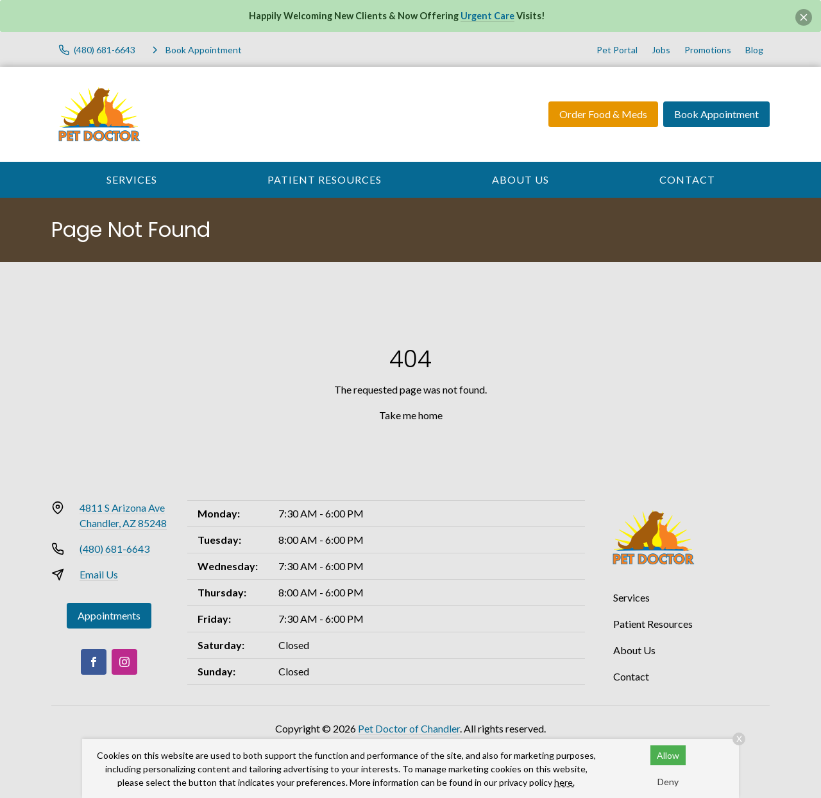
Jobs (661, 49)
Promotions (707, 49)
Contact (687, 179)
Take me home (411, 415)
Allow (668, 755)
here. (564, 782)
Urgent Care (487, 15)
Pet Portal (617, 49)
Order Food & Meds (603, 114)
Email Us (99, 574)
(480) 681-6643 (114, 548)
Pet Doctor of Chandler (409, 728)
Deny (668, 781)
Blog (754, 49)
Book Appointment (716, 114)
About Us (520, 179)
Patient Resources (324, 179)
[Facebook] (93, 662)
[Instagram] (124, 662)
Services (131, 179)
